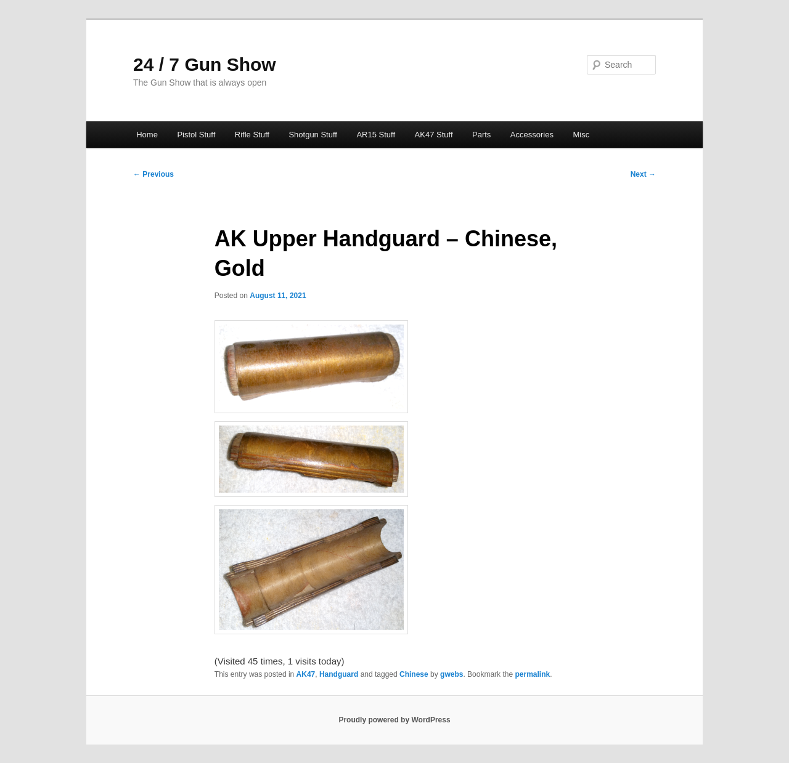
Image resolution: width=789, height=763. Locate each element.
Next (643, 174)
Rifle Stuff (252, 134)
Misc (581, 134)
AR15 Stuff (375, 134)
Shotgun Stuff (312, 134)
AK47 (306, 674)
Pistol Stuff (196, 134)
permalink (532, 674)
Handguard (338, 674)
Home (147, 134)
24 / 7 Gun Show (204, 64)
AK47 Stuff (434, 134)
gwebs (451, 674)
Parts (481, 134)
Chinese (413, 674)
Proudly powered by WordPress (394, 720)
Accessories (532, 134)
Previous (153, 174)
